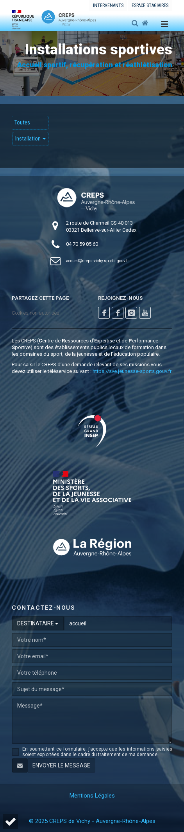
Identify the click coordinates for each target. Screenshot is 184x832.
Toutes (22, 122)
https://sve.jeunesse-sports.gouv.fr (132, 371)
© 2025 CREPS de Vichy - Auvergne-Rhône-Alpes (92, 821)
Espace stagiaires (150, 5)
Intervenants (108, 5)
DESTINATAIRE (37, 623)
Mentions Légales (92, 795)
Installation (30, 138)
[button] (10, 821)
